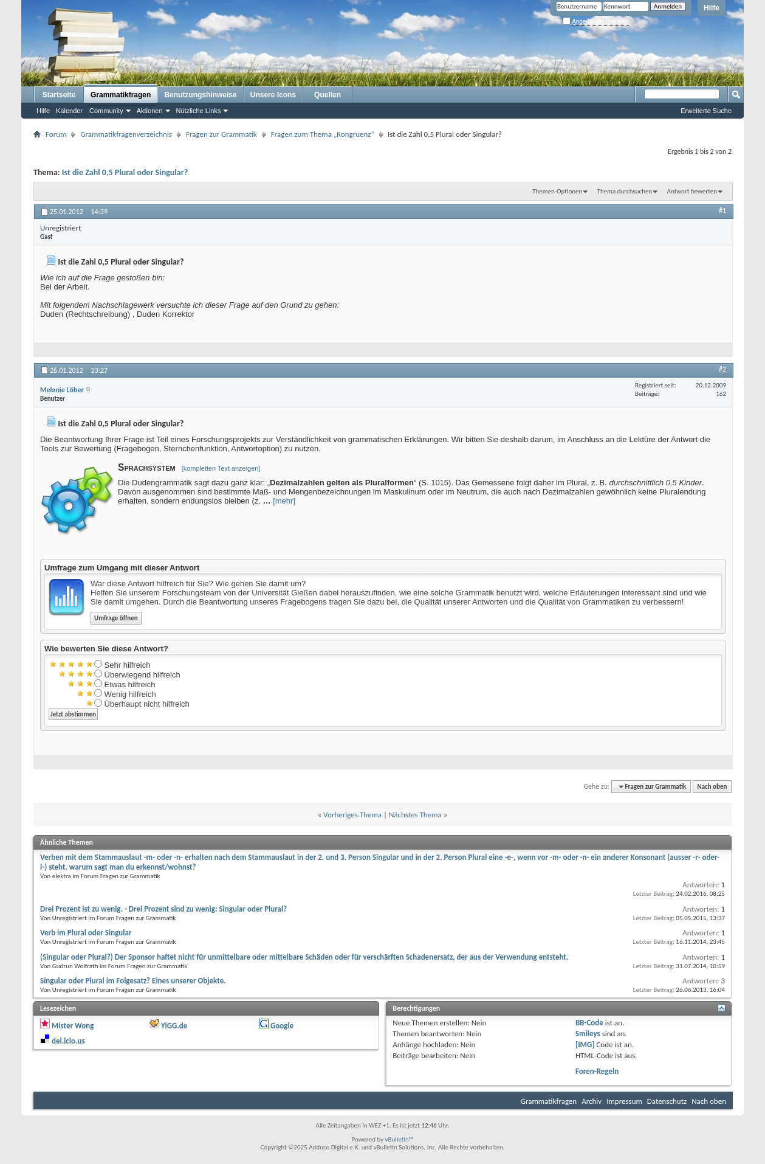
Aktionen (150, 110)
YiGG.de (174, 1025)
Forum (56, 134)
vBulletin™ (399, 1139)
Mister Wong (73, 1025)
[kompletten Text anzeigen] (221, 468)
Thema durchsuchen (625, 191)
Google (281, 1025)
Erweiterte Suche (706, 110)
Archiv (591, 1101)
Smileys (587, 1033)
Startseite (59, 95)
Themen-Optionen (557, 191)
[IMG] (585, 1044)
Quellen (327, 95)
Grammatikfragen (121, 95)
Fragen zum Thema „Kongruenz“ (322, 134)
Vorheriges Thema (352, 814)
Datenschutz (667, 1101)
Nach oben (712, 787)
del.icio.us (68, 1040)
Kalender (69, 110)
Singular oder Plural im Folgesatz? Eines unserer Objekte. (133, 980)
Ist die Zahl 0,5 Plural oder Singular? (125, 172)
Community (106, 110)
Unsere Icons (273, 95)
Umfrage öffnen (116, 618)
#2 (722, 369)
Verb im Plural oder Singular (86, 932)
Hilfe (711, 8)
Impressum (624, 1101)
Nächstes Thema (415, 814)
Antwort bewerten (692, 191)
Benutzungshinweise (200, 95)
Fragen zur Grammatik (221, 134)
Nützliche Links (198, 110)
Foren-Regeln (597, 1071)
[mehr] (284, 500)
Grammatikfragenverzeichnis (126, 134)
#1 (722, 210)
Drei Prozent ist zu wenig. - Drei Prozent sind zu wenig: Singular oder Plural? (163, 908)
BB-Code (589, 1022)
